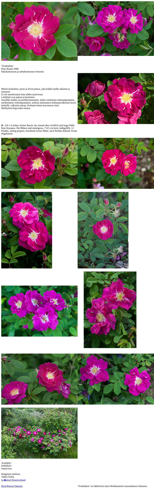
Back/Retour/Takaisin (11, 486)
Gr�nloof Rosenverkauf (13, 480)
